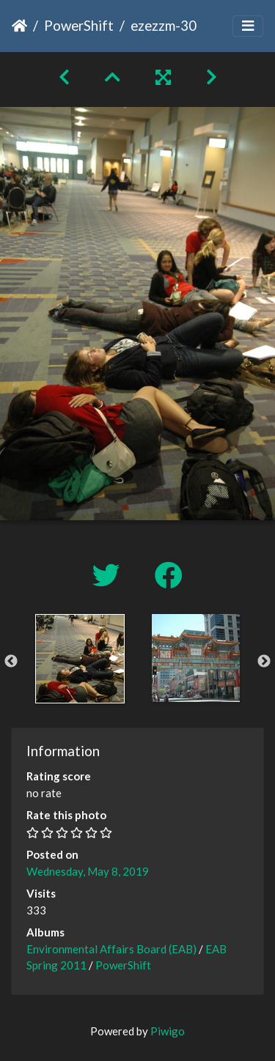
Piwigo (167, 1031)
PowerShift (79, 25)
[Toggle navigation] (247, 26)
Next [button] (264, 661)
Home (19, 25)
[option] (80, 658)
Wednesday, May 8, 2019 (87, 871)
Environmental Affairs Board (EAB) (111, 948)
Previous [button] (11, 661)
